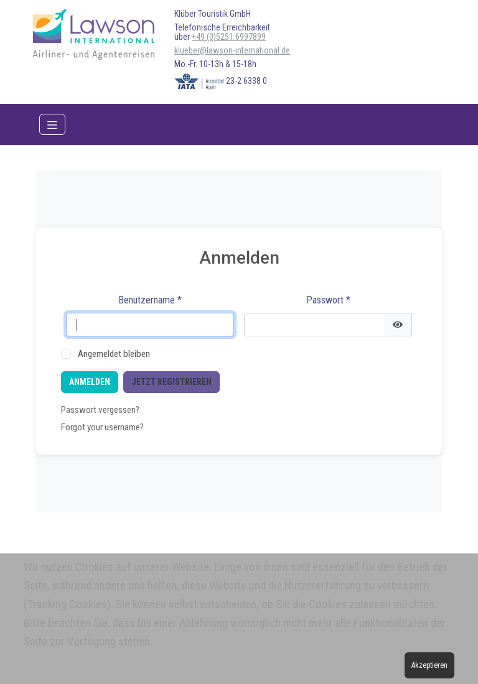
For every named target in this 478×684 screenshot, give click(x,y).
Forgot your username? (102, 427)
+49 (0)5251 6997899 (229, 37)
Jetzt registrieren (171, 382)
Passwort (328, 300)
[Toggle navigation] (52, 124)
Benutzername (150, 300)
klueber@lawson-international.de (232, 50)
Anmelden (89, 382)
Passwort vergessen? (100, 409)
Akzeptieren (429, 665)
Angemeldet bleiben (114, 353)
